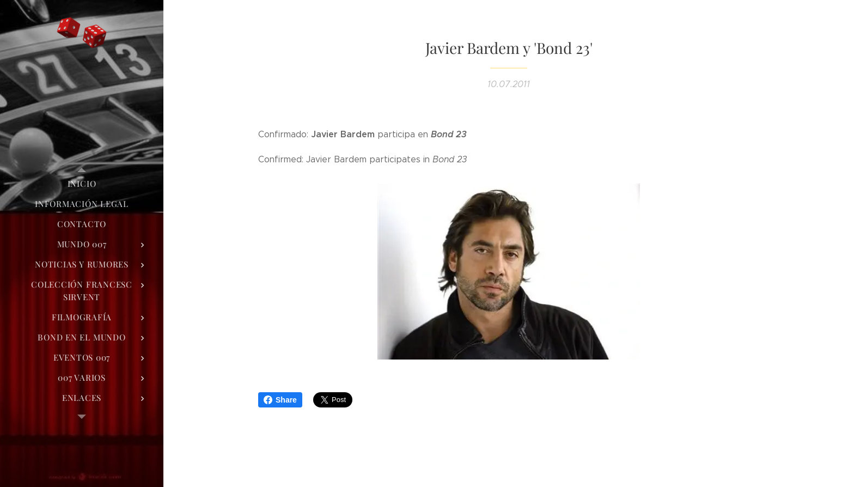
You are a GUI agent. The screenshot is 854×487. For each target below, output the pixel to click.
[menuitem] (81, 184)
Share (280, 399)
